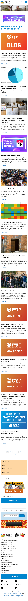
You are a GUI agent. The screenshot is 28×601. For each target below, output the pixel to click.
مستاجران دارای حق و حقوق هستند (8, 548)
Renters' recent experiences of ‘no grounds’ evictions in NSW (13, 256)
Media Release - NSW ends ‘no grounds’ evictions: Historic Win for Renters (12, 325)
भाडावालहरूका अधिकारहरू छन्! (7, 562)
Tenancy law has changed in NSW (10, 155)
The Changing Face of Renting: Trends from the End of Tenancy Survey (13, 87)
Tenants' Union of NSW (19, 591)
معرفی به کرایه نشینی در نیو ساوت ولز (9, 550)
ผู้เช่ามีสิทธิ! (3, 558)
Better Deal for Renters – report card (11, 222)
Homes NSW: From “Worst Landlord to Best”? (14, 53)
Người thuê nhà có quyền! (7, 556)
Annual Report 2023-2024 (8, 291)
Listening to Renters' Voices (9, 189)
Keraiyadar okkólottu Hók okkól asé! (9, 564)
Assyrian (3, 568)
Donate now (13, 500)
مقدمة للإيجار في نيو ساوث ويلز (8, 546)
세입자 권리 (4, 552)
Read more (4, 63)
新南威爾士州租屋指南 (6, 544)
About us (12, 595)
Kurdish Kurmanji (5, 570)
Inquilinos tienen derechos (7, 554)
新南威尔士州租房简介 (6, 542)
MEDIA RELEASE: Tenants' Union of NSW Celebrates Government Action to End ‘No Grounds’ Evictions (13, 396)
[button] (14, 524)
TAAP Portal (6, 595)
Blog (3, 465)
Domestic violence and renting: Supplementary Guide (10, 432)
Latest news (5, 461)
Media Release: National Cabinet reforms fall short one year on (14, 360)
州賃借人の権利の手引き (7, 560)
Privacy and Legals (19, 595)
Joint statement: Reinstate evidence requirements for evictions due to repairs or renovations (13, 120)
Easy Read (3, 572)
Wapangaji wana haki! (6, 566)
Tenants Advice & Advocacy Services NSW (12, 593)
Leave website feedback (14, 596)
